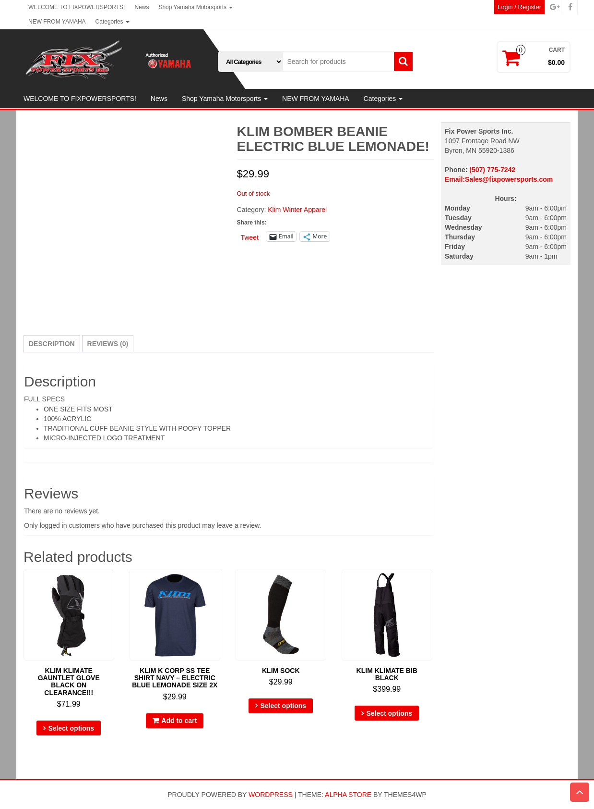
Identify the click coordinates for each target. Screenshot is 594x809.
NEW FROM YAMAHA (57, 21)
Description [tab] (52, 344)
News (141, 7)
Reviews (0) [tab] (108, 344)
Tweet (250, 237)
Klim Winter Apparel (297, 209)
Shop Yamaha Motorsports (195, 7)
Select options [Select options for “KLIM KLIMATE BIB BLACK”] (389, 713)
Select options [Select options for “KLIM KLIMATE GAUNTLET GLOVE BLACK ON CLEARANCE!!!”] (71, 728)
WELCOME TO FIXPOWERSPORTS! (76, 7)
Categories (112, 21)
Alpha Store (348, 794)
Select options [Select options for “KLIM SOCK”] (283, 705)
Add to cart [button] (179, 720)
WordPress (271, 794)
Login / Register (519, 7)
